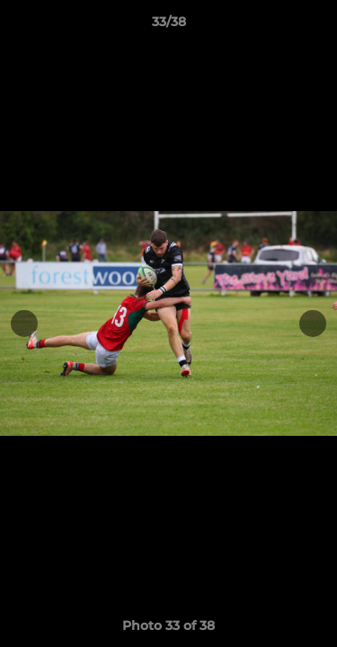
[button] (315, 26)
